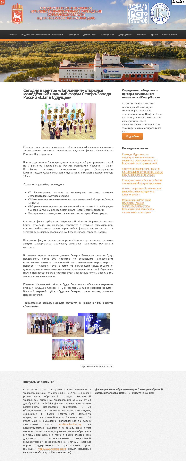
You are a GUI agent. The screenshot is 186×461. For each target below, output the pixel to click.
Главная (13, 34)
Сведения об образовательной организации (42, 34)
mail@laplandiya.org (70, 424)
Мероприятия (107, 34)
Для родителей (125, 34)
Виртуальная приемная (38, 382)
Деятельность (89, 34)
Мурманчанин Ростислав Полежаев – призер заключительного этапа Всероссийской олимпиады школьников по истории (138, 206)
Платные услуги (169, 34)
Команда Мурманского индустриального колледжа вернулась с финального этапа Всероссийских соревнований (140, 159)
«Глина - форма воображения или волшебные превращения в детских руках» (141, 191)
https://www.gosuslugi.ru (52, 448)
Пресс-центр (73, 34)
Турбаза (154, 34)
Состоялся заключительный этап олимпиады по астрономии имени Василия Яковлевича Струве (142, 171)
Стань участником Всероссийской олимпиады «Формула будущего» (142, 182)
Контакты (141, 34)
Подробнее (132, 136)
